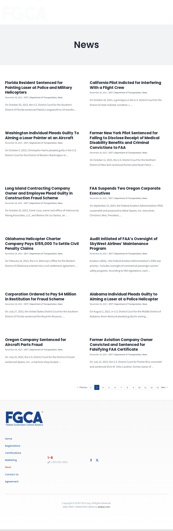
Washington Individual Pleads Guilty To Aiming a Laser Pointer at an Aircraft (60, 128)
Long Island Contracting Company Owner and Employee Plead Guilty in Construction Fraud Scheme (48, 187)
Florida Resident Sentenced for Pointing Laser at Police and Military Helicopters (38, 87)
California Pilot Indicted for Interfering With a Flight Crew (121, 85)
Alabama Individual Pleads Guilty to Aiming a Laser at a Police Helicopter (110, 298)
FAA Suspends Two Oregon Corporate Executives (129, 185)
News (60, 97)
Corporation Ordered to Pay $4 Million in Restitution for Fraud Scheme (58, 286)
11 (145, 383)
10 (139, 383)
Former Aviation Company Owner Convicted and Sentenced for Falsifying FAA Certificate (125, 338)
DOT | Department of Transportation (40, 97)
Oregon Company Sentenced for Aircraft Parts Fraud (44, 336)
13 (158, 383)
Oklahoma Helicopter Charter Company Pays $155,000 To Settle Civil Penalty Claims (42, 242)
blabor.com (104, 502)
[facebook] (91, 456)
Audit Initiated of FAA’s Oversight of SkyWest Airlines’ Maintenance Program (119, 242)
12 (152, 383)
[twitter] (97, 456)
